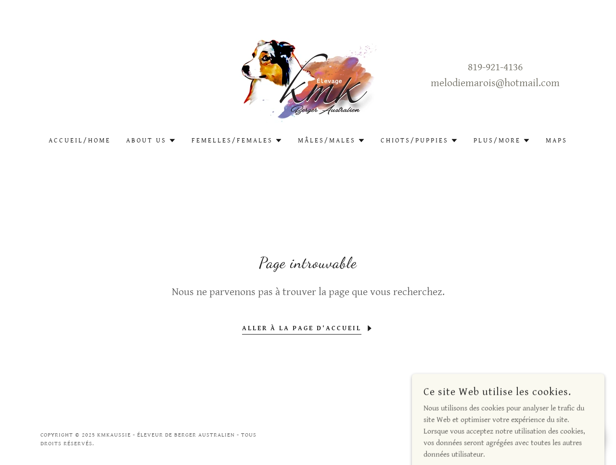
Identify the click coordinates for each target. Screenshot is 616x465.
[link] (308, 74)
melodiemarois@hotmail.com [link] (495, 83)
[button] (151, 140)
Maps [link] (556, 140)
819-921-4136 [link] (495, 67)
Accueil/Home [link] (80, 140)
